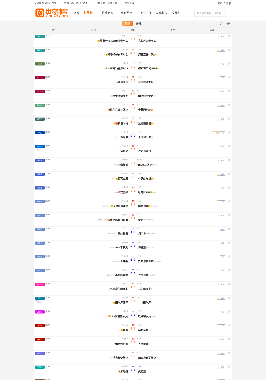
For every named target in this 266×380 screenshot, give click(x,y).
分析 (222, 36)
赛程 (47, 3)
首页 (77, 12)
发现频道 (161, 12)
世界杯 (88, 12)
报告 (217, 133)
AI (218, 36)
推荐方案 (146, 12)
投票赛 (176, 12)
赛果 (54, 3)
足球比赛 (39, 3)
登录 (220, 3)
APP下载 (129, 3)
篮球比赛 (69, 3)
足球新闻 (100, 3)
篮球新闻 (112, 3)
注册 (228, 3)
